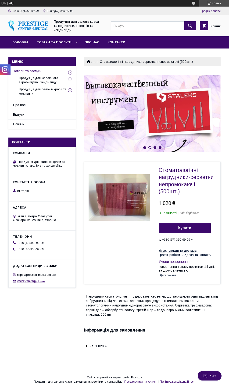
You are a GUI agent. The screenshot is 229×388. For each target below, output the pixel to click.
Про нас (92, 42)
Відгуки (18, 114)
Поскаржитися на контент (141, 381)
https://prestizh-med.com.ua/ (36, 274)
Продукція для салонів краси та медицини (42, 91)
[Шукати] (190, 25)
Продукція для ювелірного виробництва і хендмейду (38, 80)
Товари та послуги (54, 42)
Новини (19, 124)
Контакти (116, 42)
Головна (20, 42)
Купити (184, 228)
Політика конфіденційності (177, 381)
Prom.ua (136, 377)
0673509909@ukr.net (31, 281)
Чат (209, 376)
